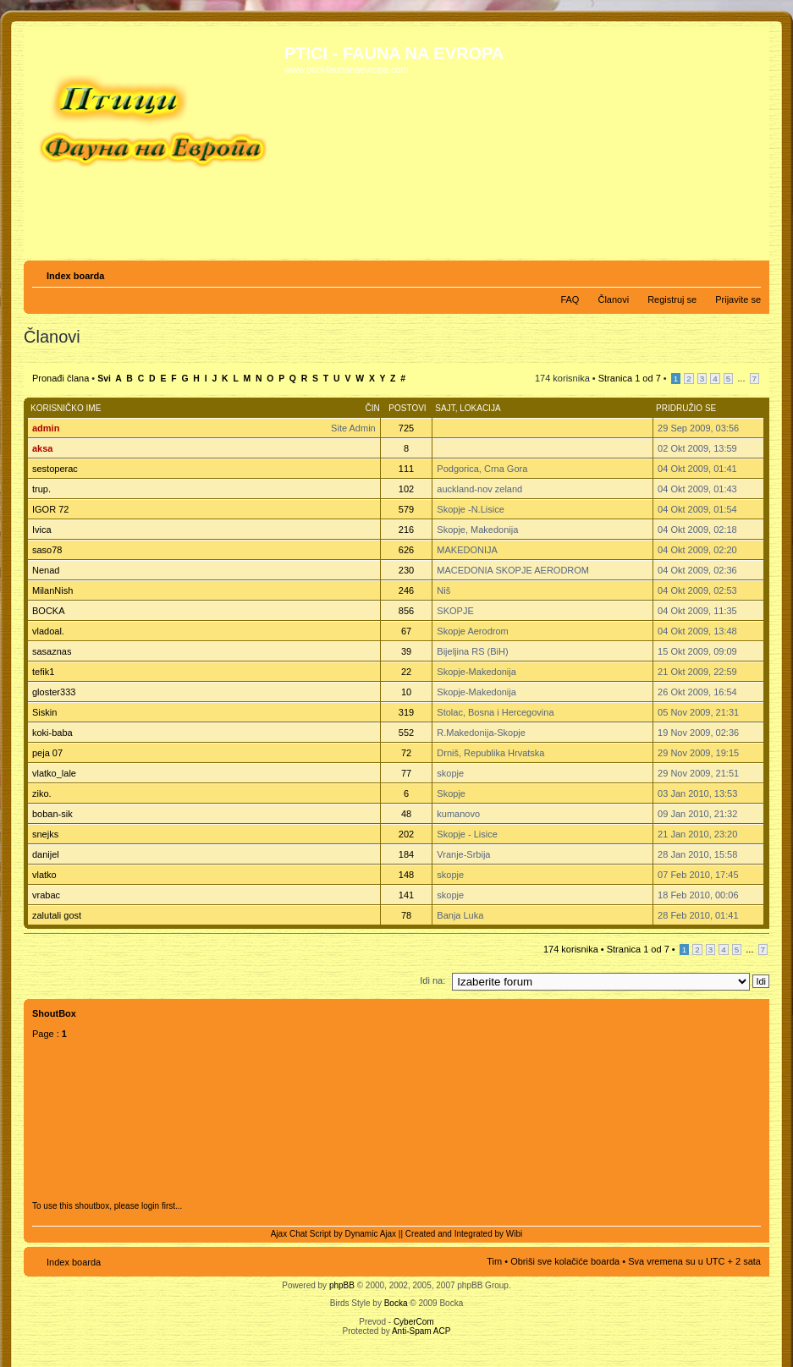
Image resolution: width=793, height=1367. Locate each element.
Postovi (407, 408)
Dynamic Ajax (371, 1233)
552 (406, 732)
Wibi (514, 1233)
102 (406, 489)
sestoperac (55, 469)
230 (406, 570)
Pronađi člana (60, 378)
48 (406, 814)
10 (406, 692)
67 (406, 631)
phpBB (342, 1285)
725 (406, 428)
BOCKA (48, 611)
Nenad (45, 570)
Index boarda (75, 276)
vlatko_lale (54, 773)
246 (406, 590)
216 (406, 529)
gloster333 (53, 692)
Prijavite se (738, 299)
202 (406, 834)
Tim (494, 1261)
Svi (104, 378)
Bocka (396, 1303)
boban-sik (52, 814)
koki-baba (52, 732)
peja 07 (47, 753)
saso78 (47, 550)
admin (45, 428)
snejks (45, 834)
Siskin (44, 712)
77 (406, 773)
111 (406, 469)
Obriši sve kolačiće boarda (565, 1261)
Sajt (444, 408)
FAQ (569, 299)
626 (406, 550)
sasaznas (51, 651)
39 (406, 651)
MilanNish (52, 590)
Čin (372, 408)
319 (406, 712)
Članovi (613, 299)
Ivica (42, 529)
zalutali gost (56, 915)
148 (406, 875)
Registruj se (672, 299)
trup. (41, 489)
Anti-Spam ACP (421, 1331)
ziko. (42, 793)
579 (406, 509)
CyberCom (414, 1321)
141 (406, 895)
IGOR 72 (50, 509)
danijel (45, 854)
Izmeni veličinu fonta (748, 272)
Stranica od (629, 378)
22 (406, 672)
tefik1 (43, 672)
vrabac (46, 895)
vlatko (44, 875)
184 (406, 854)
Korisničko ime (65, 408)
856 (406, 611)
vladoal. (48, 631)
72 (406, 753)
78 (406, 915)
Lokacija (480, 408)
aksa (42, 448)
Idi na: (432, 980)
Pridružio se (686, 408)
